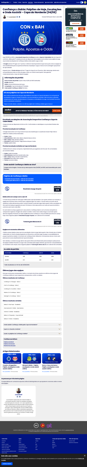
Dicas (19, 2)
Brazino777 (54, 446)
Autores (3, 442)
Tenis (36, 446)
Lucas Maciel (12, 17)
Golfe (36, 449)
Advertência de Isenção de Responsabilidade (76, 7)
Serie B (20, 442)
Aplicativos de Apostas (60, 2)
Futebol (15, 2)
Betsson (53, 444)
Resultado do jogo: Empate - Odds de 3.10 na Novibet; (19, 179)
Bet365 (53, 442)
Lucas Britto (7, 371)
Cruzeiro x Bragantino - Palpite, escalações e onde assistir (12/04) (11, 367)
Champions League (22, 451)
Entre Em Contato (5, 444)
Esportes (24, 2)
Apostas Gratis (72, 440)
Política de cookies (5, 447)
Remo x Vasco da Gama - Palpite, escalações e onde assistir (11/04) (50, 367)
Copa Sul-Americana (23, 447)
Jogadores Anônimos (69, 430)
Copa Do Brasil (21, 444)
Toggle (81, 2)
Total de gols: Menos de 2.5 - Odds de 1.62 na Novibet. (19, 180)
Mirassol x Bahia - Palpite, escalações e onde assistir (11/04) (30, 367)
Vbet (53, 447)
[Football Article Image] (12, 358)
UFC (36, 447)
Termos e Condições (6, 449)
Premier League (21, 449)
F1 (35, 442)
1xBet (53, 440)
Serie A (20, 440)
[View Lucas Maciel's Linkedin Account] (19, 17)
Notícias (30, 2)
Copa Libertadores (22, 446)
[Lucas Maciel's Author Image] (18, 390)
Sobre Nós (4, 440)
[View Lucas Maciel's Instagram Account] (17, 17)
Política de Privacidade (6, 446)
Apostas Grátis (49, 2)
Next (60, 360)
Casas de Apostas (39, 2)
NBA (36, 444)
